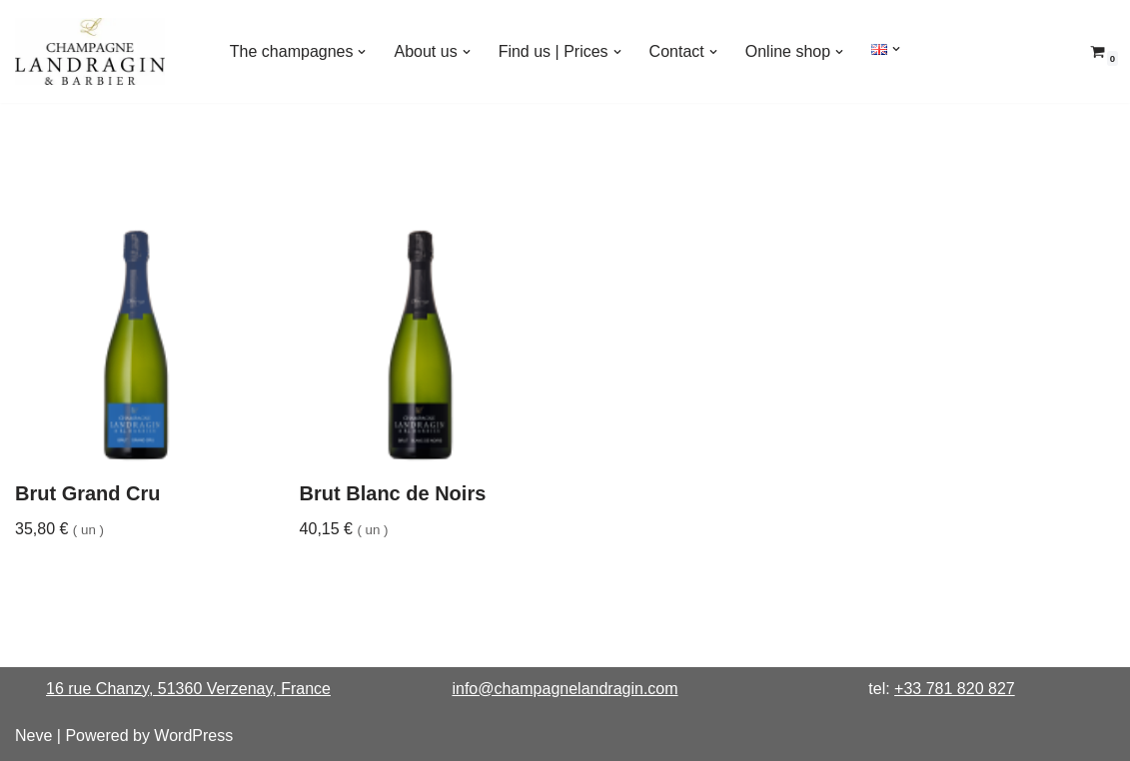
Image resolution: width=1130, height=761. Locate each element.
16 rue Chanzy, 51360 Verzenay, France (188, 688)
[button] (362, 52)
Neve (33, 735)
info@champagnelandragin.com (564, 688)
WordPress (193, 735)
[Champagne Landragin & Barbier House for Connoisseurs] (90, 51)
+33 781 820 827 (954, 688)
